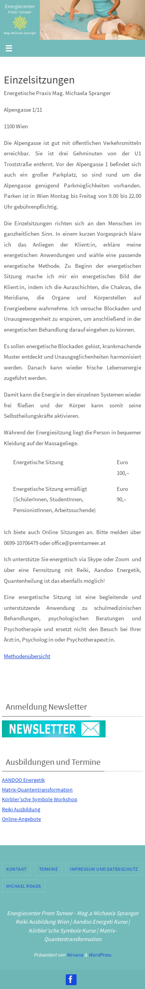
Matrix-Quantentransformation (37, 789)
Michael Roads (23, 886)
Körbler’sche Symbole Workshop (39, 799)
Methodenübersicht (27, 656)
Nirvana (75, 955)
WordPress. (100, 955)
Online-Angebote (21, 818)
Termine (48, 869)
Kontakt (16, 869)
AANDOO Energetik (23, 779)
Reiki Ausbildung (21, 809)
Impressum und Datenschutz (104, 869)
